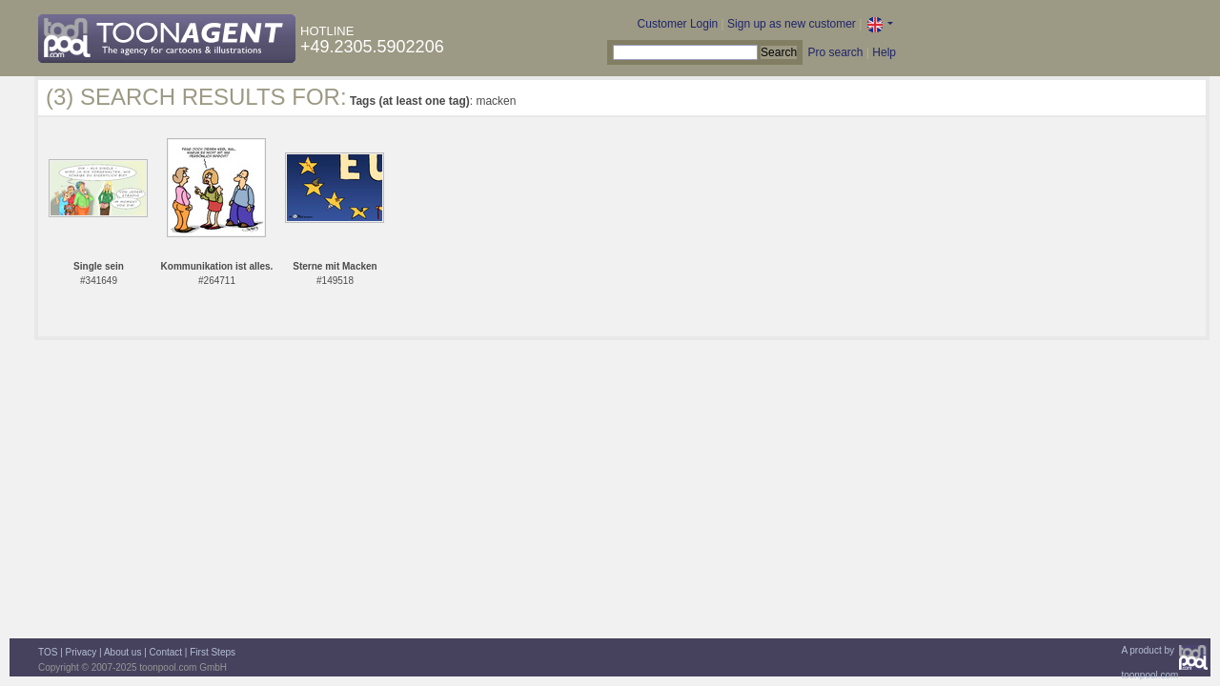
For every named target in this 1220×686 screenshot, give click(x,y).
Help (884, 52)
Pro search (835, 52)
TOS (47, 652)
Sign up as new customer (791, 23)
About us (122, 652)
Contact (166, 652)
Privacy (81, 652)
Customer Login (678, 23)
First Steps (212, 652)
